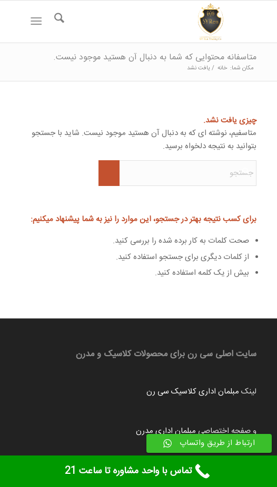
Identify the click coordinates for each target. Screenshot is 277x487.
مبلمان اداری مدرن (166, 431)
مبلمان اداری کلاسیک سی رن (192, 391)
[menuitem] (58, 22)
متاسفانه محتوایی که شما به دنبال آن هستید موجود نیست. (154, 57)
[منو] (38, 21)
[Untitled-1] (162, 22)
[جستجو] (58, 22)
